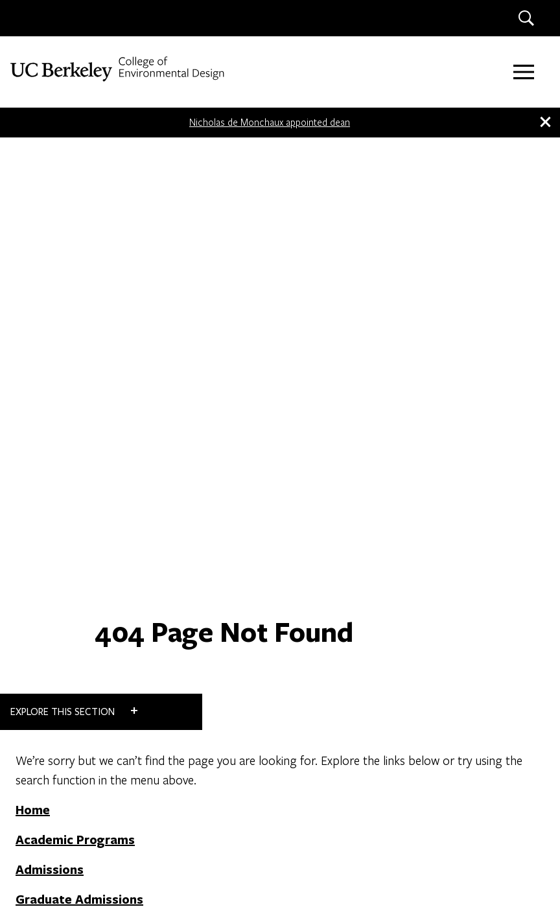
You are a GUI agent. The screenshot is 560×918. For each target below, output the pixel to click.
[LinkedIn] (64, 783)
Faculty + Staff (72, 699)
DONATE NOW (347, 680)
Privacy (210, 847)
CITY (472, 578)
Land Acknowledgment (137, 847)
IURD (472, 682)
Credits (334, 847)
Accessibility (53, 847)
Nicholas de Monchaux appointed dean (269, 121)
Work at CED (66, 679)
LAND (472, 630)
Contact (51, 659)
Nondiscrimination (272, 847)
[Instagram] (36, 783)
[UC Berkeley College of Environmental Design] (119, 69)
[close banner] (544, 122)
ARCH (472, 526)
